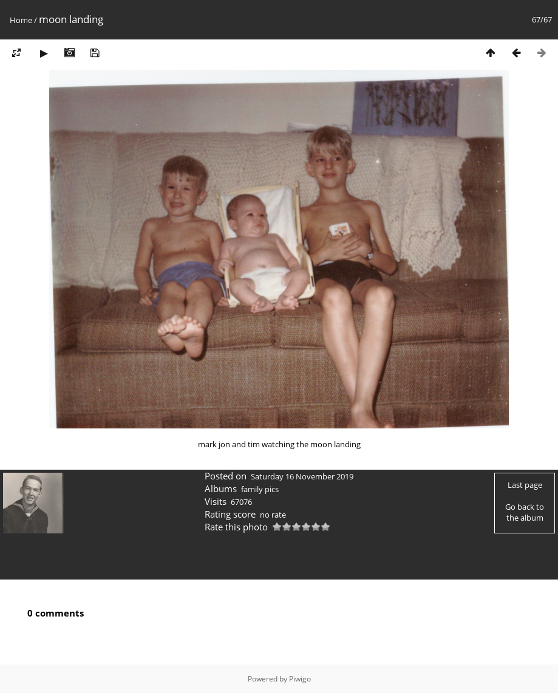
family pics (260, 489)
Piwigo (300, 679)
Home (21, 20)
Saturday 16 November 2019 (302, 476)
